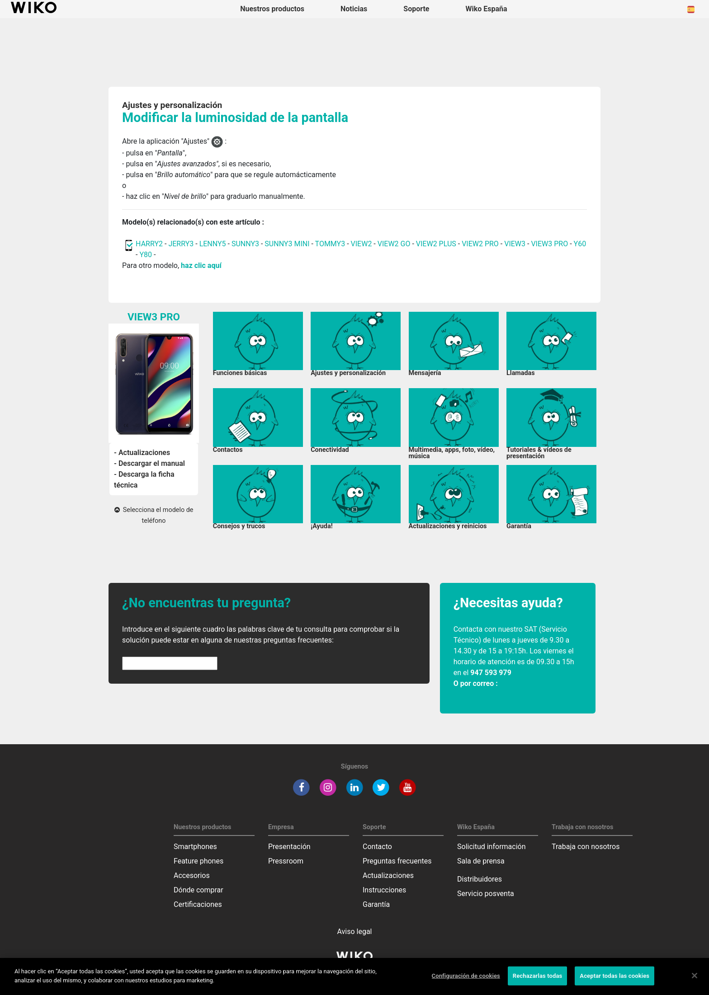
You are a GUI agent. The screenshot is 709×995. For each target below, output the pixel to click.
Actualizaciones (388, 875)
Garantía (376, 904)
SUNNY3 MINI (287, 243)
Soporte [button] (416, 9)
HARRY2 (149, 243)
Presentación (289, 846)
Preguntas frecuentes (397, 861)
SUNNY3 (245, 243)
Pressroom (285, 861)
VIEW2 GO (394, 243)
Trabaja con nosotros (586, 846)
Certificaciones (198, 904)
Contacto (377, 846)
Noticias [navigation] (353, 9)
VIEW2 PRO (480, 243)
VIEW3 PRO (549, 243)
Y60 (580, 243)
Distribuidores (479, 879)
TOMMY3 (330, 243)
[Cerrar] (694, 982)
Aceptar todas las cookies (614, 982)
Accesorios (192, 875)
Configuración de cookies (466, 982)
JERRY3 (181, 243)
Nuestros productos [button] (272, 9)
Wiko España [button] (486, 9)
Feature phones (198, 861)
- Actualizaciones (142, 452)
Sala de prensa (481, 861)
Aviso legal (354, 931)
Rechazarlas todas (537, 982)
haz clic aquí (201, 265)
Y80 (145, 254)
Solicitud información (491, 846)
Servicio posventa (485, 893)
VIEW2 (361, 243)
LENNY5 (212, 243)
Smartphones (195, 846)
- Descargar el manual (149, 463)
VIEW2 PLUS (436, 243)
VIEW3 (514, 243)
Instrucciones (384, 890)
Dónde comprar (198, 890)
